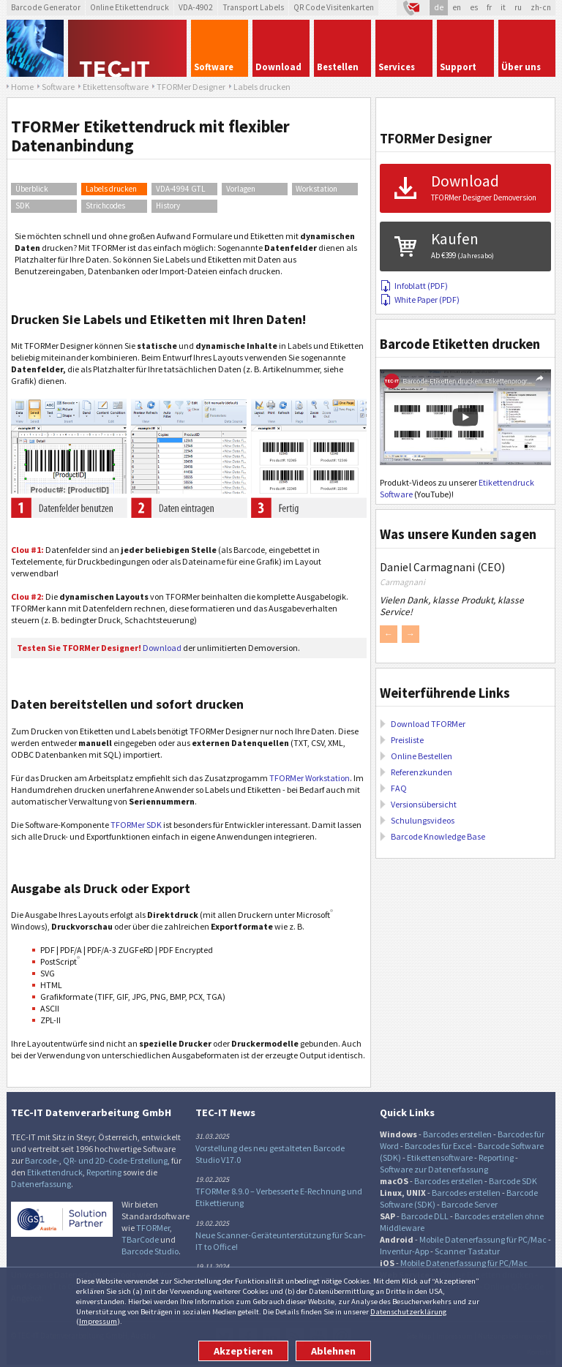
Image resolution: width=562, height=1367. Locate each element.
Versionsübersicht (424, 804)
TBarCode (140, 1239)
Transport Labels (253, 7)
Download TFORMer (428, 723)
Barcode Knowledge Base (438, 836)
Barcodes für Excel (438, 1145)
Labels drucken (111, 189)
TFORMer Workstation (309, 777)
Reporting (103, 1172)
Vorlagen (240, 189)
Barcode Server (469, 1204)
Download (162, 647)
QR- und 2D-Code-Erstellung (115, 1160)
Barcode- (42, 1160)
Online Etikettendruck (129, 7)
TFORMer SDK (136, 824)
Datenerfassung (41, 1183)
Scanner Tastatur (467, 1251)
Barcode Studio (150, 1251)
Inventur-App (404, 1251)
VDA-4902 (196, 7)
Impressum (98, 1321)
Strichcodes (105, 205)
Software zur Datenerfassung (434, 1169)
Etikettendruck (55, 1172)
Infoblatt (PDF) (414, 285)
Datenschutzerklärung (408, 1311)
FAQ (399, 788)
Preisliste (407, 739)
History (168, 205)
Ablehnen (333, 1350)
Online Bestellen (421, 755)
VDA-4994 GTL (180, 189)
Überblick (31, 189)
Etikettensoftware (440, 1157)
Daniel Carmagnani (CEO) (442, 567)
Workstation (316, 189)
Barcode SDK (513, 1180)
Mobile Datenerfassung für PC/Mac (483, 1239)
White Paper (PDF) (420, 299)
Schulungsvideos (422, 820)
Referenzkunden (421, 772)
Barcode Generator (45, 7)
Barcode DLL (425, 1215)
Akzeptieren (243, 1350)
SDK (22, 205)
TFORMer (153, 1227)
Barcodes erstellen (457, 1134)
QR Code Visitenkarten (333, 7)
